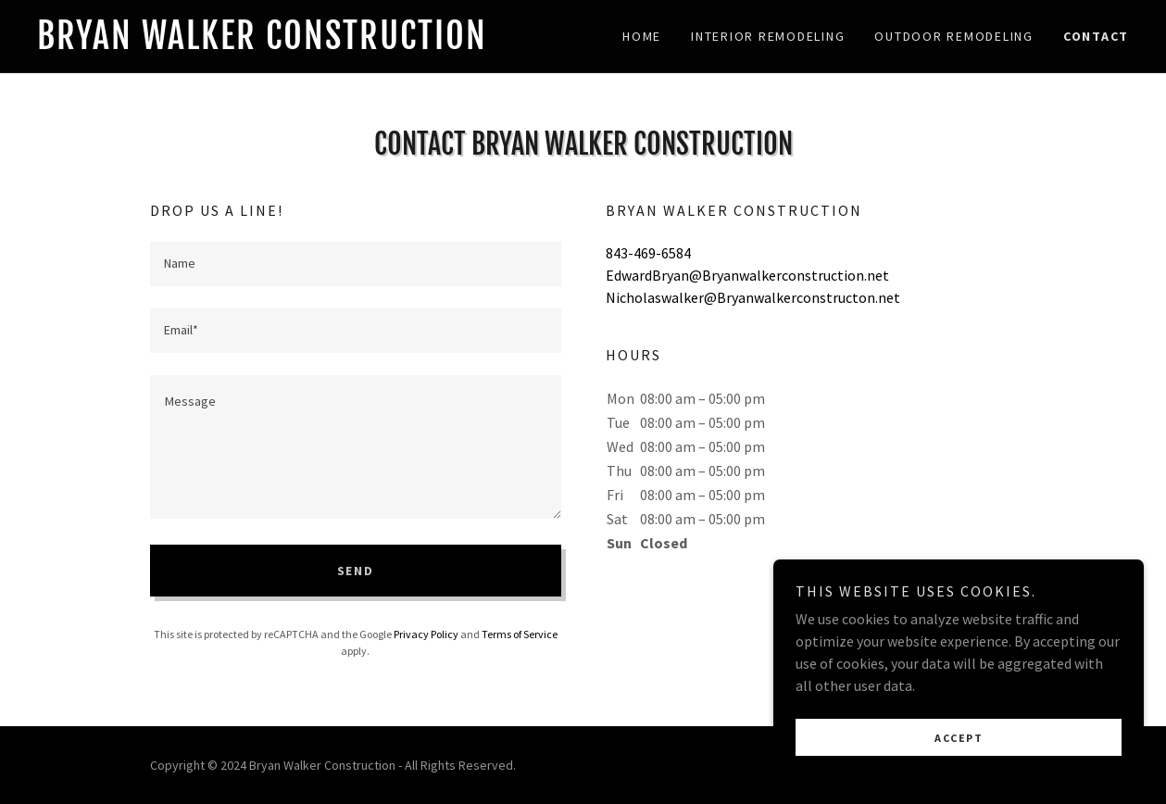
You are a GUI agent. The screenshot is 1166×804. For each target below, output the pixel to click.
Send (355, 570)
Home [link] (641, 36)
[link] (310, 43)
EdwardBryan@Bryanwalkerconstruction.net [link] (747, 275)
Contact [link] (1096, 36)
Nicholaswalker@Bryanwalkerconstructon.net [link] (753, 297)
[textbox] (355, 264)
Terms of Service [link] (520, 634)
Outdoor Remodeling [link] (954, 36)
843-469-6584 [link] (648, 253)
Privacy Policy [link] (426, 634)
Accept (958, 738)
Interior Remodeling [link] (768, 36)
